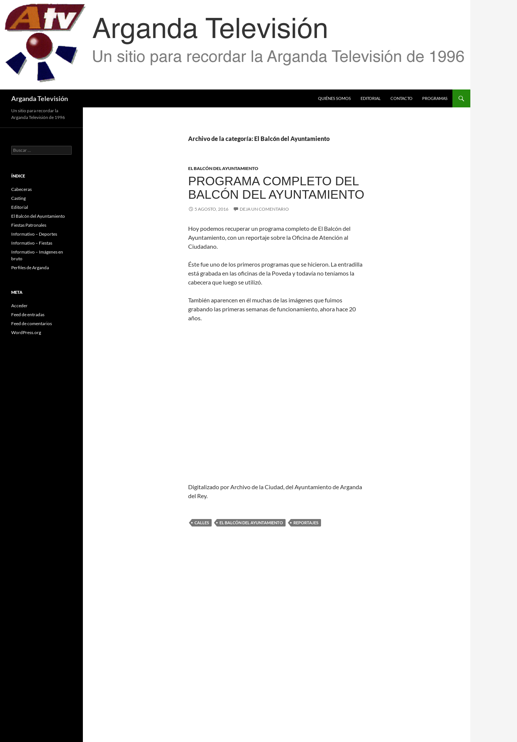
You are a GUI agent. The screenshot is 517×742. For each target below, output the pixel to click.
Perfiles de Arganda (30, 267)
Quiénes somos (334, 98)
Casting (18, 198)
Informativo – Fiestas (31, 243)
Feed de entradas (27, 314)
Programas (435, 98)
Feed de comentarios (31, 323)
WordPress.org (26, 332)
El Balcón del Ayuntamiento (223, 168)
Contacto (401, 98)
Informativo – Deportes (34, 234)
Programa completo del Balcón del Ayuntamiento (276, 187)
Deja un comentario (264, 209)
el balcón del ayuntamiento (251, 522)
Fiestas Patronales (28, 225)
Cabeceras (21, 189)
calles (201, 522)
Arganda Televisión (39, 98)
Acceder (19, 305)
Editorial (371, 98)
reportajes (305, 522)
